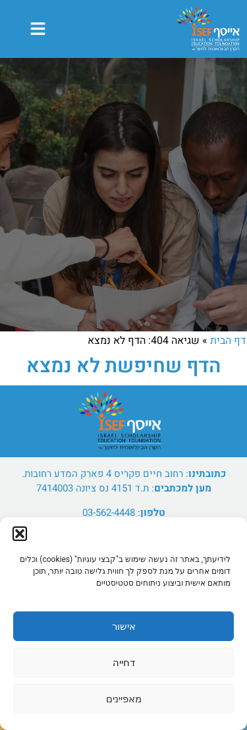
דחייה (124, 663)
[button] (19, 533)
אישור (124, 626)
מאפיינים (124, 699)
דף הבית (228, 341)
